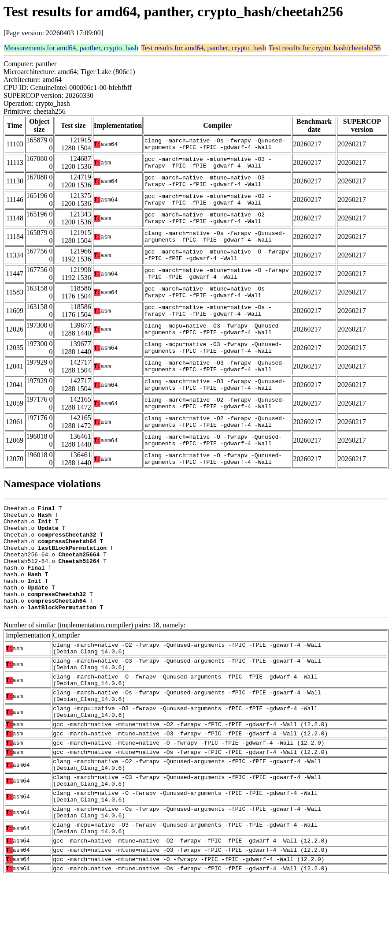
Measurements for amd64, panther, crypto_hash (71, 48)
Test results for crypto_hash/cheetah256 (325, 48)
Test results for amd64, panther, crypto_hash (203, 48)
